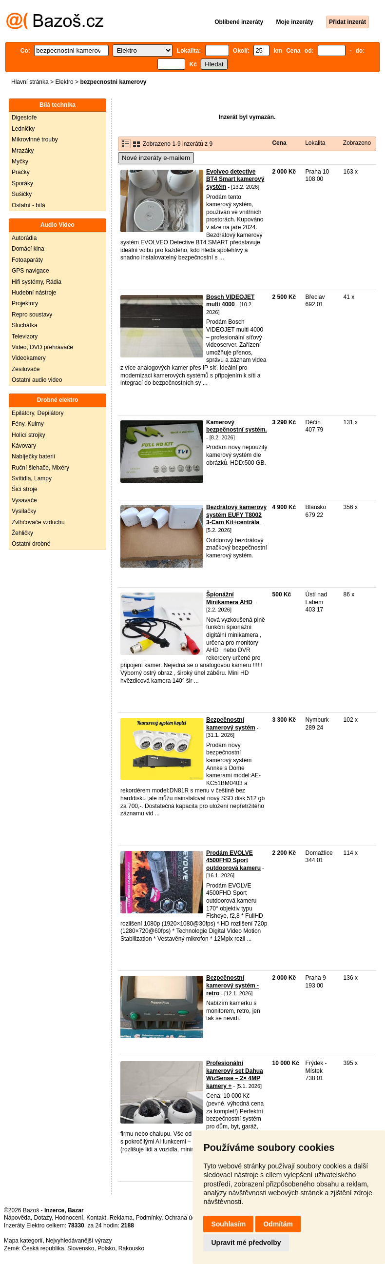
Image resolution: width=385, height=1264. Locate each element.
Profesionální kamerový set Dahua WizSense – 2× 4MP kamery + (234, 1074)
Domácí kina (28, 248)
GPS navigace (30, 270)
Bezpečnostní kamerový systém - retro (232, 985)
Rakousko (131, 1248)
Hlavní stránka (30, 82)
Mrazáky (23, 150)
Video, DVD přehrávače (42, 347)
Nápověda (17, 1217)
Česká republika (43, 1248)
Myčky (20, 161)
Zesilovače (25, 369)
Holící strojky (28, 435)
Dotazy (42, 1217)
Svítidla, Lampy (32, 478)
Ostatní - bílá (28, 205)
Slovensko (80, 1248)
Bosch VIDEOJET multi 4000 (230, 301)
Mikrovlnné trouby (35, 139)
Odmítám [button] (278, 1224)
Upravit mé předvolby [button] (246, 1242)
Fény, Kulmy (28, 423)
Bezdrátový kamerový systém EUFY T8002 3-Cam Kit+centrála (236, 515)
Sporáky (22, 183)
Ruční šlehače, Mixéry (40, 467)
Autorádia (24, 238)
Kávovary (24, 445)
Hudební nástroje (34, 292)
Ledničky (23, 128)
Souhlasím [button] (228, 1224)
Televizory (25, 336)
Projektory (25, 303)
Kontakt (96, 1217)
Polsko (106, 1248)
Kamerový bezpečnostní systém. (236, 426)
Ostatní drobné (31, 543)
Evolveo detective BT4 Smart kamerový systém (235, 179)
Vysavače (24, 500)
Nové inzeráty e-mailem (156, 157)
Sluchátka (25, 325)
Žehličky (22, 533)
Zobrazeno (357, 142)
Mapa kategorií (23, 1240)
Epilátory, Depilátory (38, 413)
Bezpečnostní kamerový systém (230, 723)
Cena (279, 142)
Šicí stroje (25, 489)
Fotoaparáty (27, 260)
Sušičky (22, 194)
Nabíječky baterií (33, 456)
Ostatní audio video (37, 379)
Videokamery (29, 358)
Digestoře (24, 117)
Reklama (121, 1217)
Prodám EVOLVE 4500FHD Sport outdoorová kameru (233, 860)
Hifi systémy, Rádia (36, 281)
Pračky (21, 172)
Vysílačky (24, 511)
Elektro (64, 82)
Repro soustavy (32, 314)
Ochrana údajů (184, 1217)
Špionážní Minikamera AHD (229, 598)
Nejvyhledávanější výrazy (79, 1240)
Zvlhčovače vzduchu (38, 522)
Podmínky (148, 1217)
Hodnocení (69, 1217)
